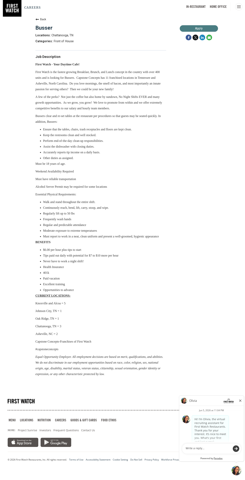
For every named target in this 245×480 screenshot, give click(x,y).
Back (40, 19)
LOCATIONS (26, 420)
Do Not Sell (136, 460)
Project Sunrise (27, 430)
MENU (12, 420)
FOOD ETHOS (108, 420)
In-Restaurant (196, 7)
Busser (43, 28)
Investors (45, 430)
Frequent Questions (66, 430)
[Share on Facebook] (188, 37)
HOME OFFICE (218, 7)
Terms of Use (76, 460)
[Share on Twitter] (195, 37)
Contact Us (88, 430)
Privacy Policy (152, 460)
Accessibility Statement (98, 460)
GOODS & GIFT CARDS (83, 420)
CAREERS (60, 420)
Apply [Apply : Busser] (199, 28)
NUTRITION (44, 420)
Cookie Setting (120, 460)
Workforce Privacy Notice (174, 460)
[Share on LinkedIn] (202, 37)
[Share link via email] (209, 37)
